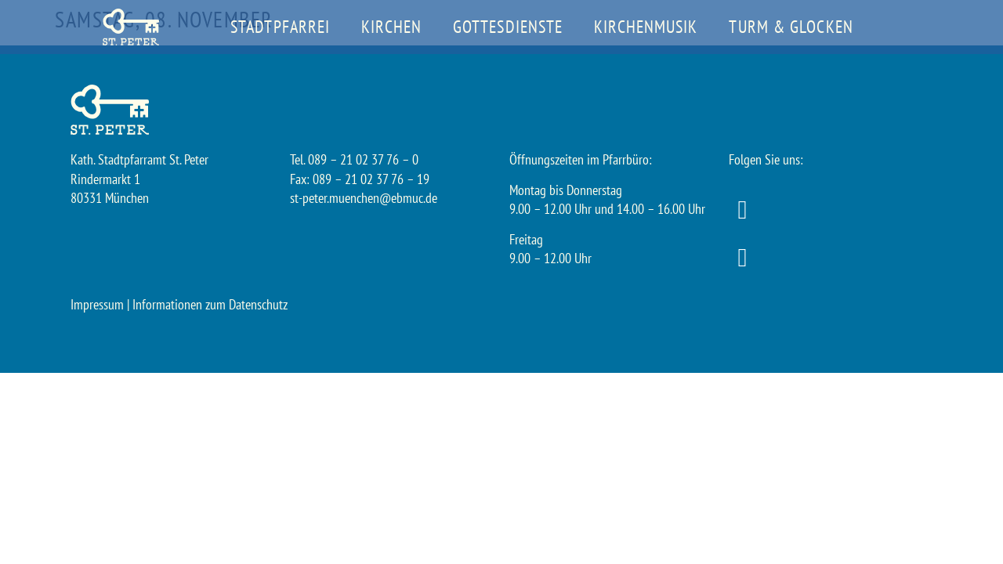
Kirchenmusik (645, 27)
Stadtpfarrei (280, 27)
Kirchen (391, 27)
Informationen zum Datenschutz (210, 304)
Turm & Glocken (791, 27)
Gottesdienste (508, 27)
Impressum (97, 304)
